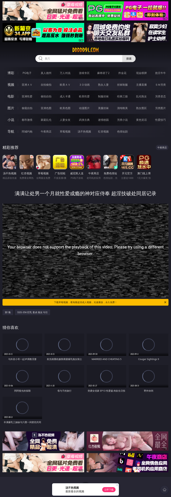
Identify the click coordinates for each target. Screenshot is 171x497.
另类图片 (160, 108)
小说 (11, 119)
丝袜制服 (122, 84)
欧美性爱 (84, 96)
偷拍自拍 (46, 96)
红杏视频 (103, 131)
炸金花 (122, 73)
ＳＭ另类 (160, 84)
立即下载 (109, 489)
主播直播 (141, 84)
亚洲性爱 (27, 96)
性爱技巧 (160, 120)
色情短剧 (122, 131)
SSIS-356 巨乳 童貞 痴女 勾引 (32, 312)
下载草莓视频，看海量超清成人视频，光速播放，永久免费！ (110, 302)
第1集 (8, 312)
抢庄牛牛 (160, 73)
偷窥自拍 (27, 108)
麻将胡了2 (103, 73)
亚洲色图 (46, 108)
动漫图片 (84, 108)
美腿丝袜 (103, 108)
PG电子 (27, 73)
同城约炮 (27, 131)
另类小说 (122, 120)
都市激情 (27, 120)
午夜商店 (46, 131)
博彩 (11, 73)
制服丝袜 (103, 96)
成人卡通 (65, 96)
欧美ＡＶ (65, 84)
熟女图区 (141, 108)
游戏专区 (84, 73)
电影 (11, 96)
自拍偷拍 (46, 84)
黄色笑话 (141, 120)
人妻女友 (65, 120)
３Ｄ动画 (84, 84)
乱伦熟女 (141, 96)
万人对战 (65, 73)
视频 (11, 84)
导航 (11, 131)
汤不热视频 (84, 131)
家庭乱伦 (46, 120)
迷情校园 (103, 120)
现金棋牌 (141, 73)
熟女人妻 (103, 84)
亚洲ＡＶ (27, 84)
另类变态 (160, 96)
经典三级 (122, 96)
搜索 (129, 58)
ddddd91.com (85, 50)
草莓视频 (65, 131)
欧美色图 (65, 108)
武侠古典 (84, 120)
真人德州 (46, 73)
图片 (11, 108)
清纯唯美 (122, 108)
